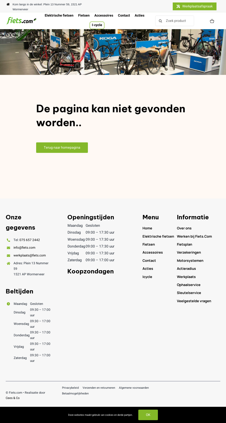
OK (148, 414)
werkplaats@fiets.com (30, 255)
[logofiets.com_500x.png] (22, 18)
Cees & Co (13, 398)
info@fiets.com (24, 247)
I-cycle (97, 25)
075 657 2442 (29, 240)
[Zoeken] (160, 21)
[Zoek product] (174, 21)
